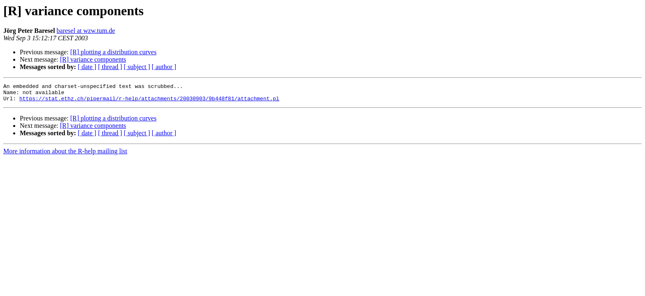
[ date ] (87, 66)
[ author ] (164, 66)
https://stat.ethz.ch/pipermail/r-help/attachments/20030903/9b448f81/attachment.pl (149, 102)
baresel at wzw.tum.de (86, 30)
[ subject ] (137, 66)
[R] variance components (93, 59)
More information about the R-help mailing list (65, 154)
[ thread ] (110, 66)
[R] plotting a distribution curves (113, 52)
